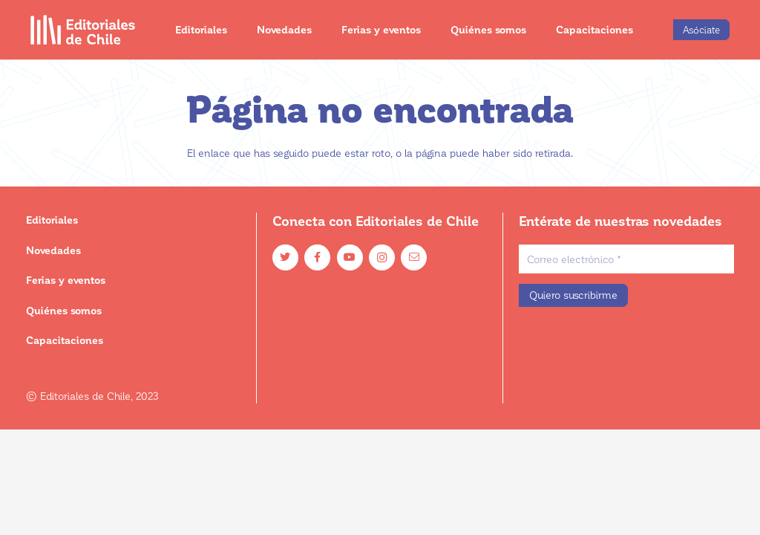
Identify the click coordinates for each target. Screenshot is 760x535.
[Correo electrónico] (626, 258)
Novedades (53, 250)
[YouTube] (350, 257)
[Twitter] (285, 257)
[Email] (414, 257)
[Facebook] (317, 257)
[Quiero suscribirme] (573, 295)
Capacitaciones (64, 340)
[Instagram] (382, 257)
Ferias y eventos (65, 279)
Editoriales (52, 219)
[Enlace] (82, 30)
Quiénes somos (64, 310)
